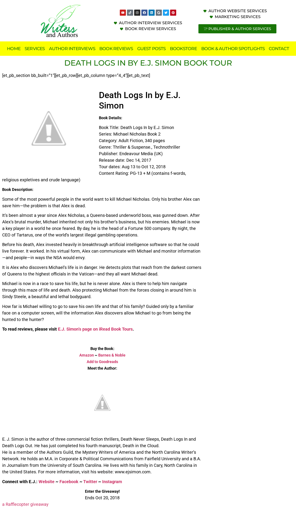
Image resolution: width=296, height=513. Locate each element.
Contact (279, 48)
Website (46, 481)
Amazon (86, 355)
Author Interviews (72, 48)
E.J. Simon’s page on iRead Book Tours (95, 329)
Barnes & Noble (111, 355)
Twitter (90, 481)
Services (35, 48)
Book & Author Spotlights (233, 48)
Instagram (112, 481)
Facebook (68, 481)
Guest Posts (151, 48)
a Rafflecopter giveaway (25, 504)
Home (13, 48)
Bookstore (183, 48)
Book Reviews (116, 48)
